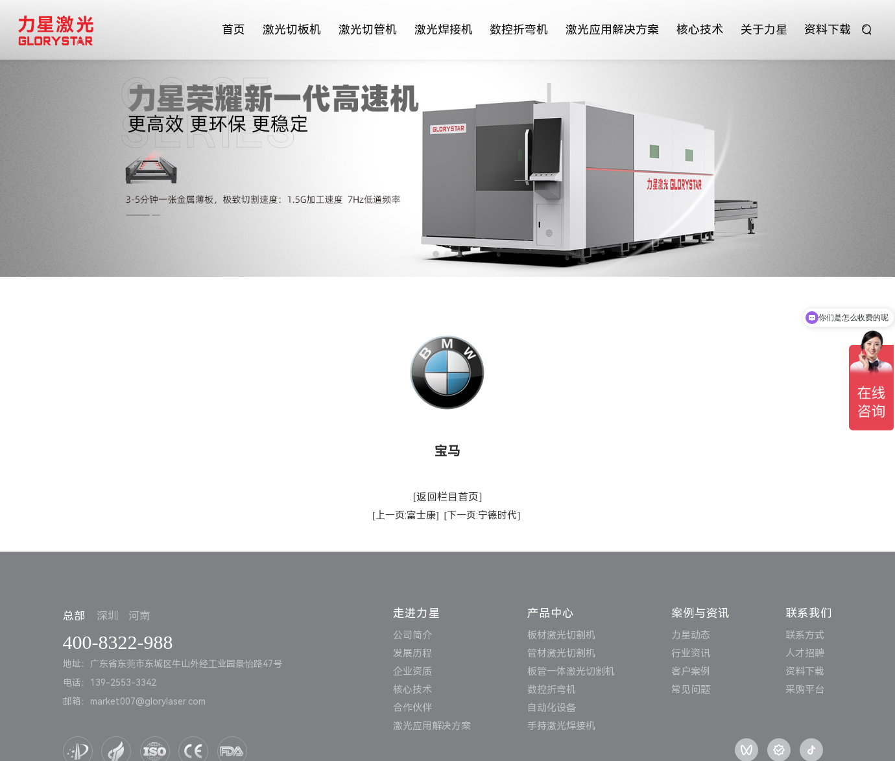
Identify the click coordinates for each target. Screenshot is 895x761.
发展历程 (412, 653)
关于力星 (764, 29)
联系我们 (808, 613)
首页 (233, 29)
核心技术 (699, 29)
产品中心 (550, 613)
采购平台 (804, 690)
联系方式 (804, 635)
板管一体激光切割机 (571, 671)
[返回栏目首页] (448, 497)
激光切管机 (368, 29)
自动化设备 (551, 708)
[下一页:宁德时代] (482, 515)
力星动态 (690, 635)
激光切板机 (292, 29)
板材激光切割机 (561, 635)
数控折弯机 (519, 29)
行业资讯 (690, 653)
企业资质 (412, 671)
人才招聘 (804, 653)
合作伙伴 (412, 708)
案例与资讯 (700, 613)
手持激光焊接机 (561, 726)
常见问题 (690, 690)
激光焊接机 (443, 29)
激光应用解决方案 (612, 29)
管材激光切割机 (561, 653)
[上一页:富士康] (405, 515)
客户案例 (690, 671)
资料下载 (827, 29)
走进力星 (416, 613)
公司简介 (412, 635)
